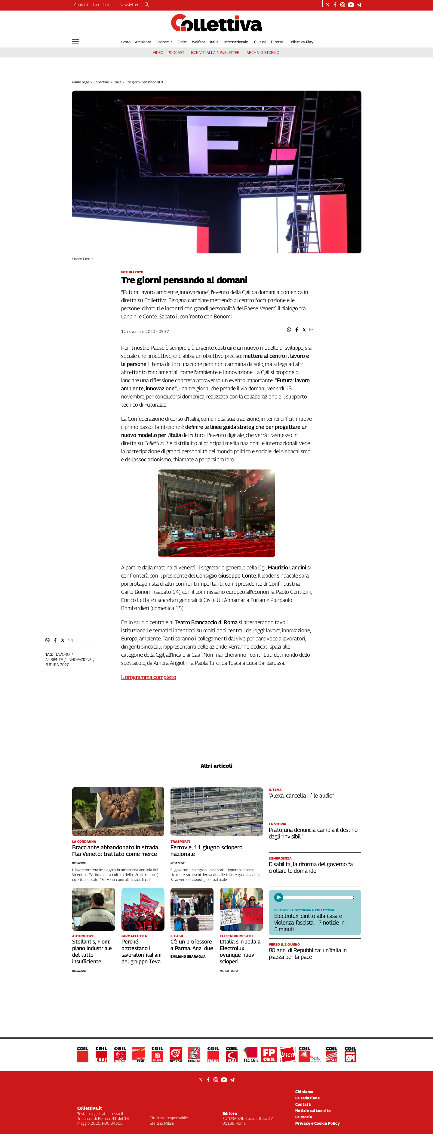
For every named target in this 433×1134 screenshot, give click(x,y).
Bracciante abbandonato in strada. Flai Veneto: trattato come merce (115, 850)
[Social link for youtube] (351, 4)
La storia (303, 1116)
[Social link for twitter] (327, 4)
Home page (80, 82)
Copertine (101, 82)
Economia (164, 41)
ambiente (54, 659)
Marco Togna (229, 970)
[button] (289, 329)
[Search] (147, 5)
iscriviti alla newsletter (215, 52)
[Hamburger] (75, 41)
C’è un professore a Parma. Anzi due (191, 944)
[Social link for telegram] (359, 4)
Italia (214, 41)
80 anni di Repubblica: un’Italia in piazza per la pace (308, 953)
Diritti (182, 41)
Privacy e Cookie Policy (317, 1123)
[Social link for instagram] (342, 4)
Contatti (81, 4)
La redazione (104, 4)
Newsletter (129, 4)
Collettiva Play (301, 41)
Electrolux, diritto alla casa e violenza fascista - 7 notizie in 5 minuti (309, 922)
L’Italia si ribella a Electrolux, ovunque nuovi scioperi (240, 951)
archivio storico (263, 52)
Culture (260, 41)
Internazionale (236, 41)
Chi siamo (304, 1091)
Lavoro (124, 41)
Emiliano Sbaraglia (188, 956)
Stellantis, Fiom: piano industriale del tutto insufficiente (92, 951)
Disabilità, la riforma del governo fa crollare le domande (311, 867)
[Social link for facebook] (335, 4)
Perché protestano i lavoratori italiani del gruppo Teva (141, 951)
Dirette (277, 41)
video (158, 52)
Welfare (198, 41)
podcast (175, 52)
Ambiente (143, 41)
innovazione (79, 659)
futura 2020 (57, 664)
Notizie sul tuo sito (313, 1110)
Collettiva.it (89, 1108)
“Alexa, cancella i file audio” (301, 795)
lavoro (63, 654)
